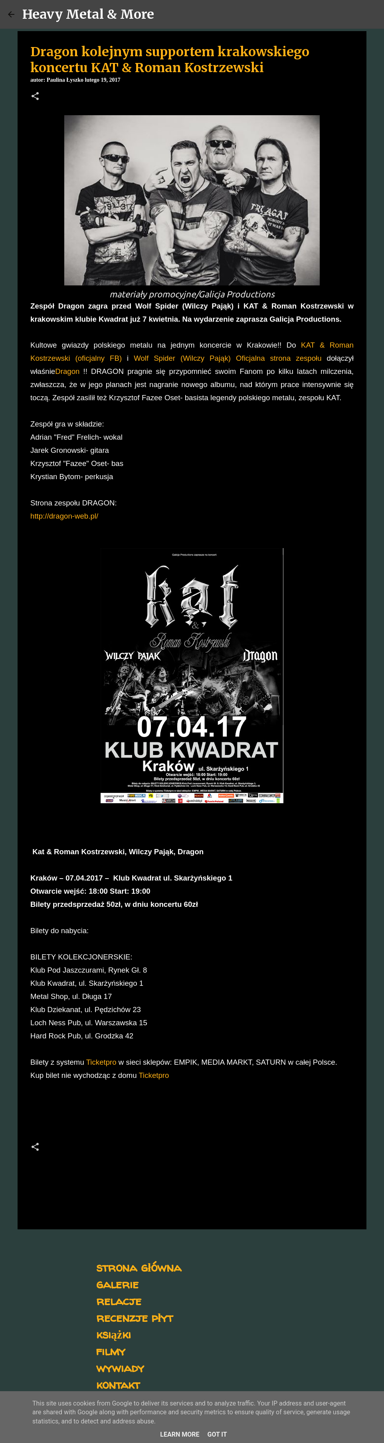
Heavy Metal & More (88, 14)
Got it (217, 1434)
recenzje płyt (134, 1317)
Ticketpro (100, 1062)
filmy (110, 1351)
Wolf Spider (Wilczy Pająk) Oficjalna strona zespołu (227, 358)
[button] (35, 96)
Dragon (67, 371)
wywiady (120, 1367)
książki (113, 1334)
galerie (117, 1284)
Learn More (179, 1434)
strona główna (138, 1267)
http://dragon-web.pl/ (64, 516)
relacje (118, 1300)
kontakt (118, 1384)
